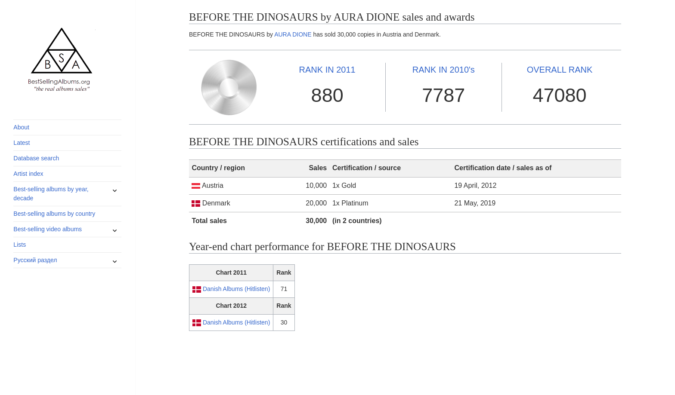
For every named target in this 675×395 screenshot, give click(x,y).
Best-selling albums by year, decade (50, 194)
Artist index (28, 173)
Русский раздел (35, 260)
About (21, 127)
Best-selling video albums (47, 229)
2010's (443, 69)
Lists (19, 244)
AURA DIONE (292, 34)
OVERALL (560, 69)
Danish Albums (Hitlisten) (236, 288)
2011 (327, 69)
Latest (21, 142)
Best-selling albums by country (54, 213)
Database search (36, 158)
